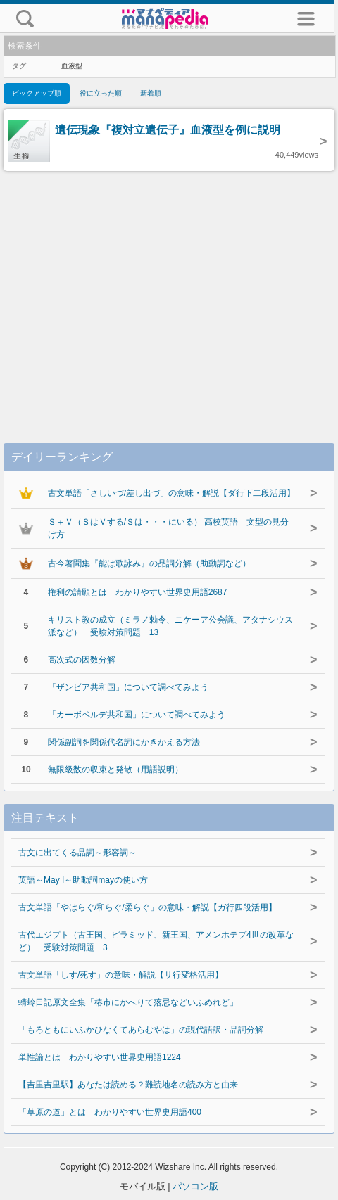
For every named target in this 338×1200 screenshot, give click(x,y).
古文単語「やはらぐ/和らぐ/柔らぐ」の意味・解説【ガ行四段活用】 (147, 907)
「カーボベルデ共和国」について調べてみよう (136, 715)
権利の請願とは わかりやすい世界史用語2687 (137, 592)
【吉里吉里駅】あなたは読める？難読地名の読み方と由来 (128, 1085)
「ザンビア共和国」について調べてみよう (128, 687)
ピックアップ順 (36, 93)
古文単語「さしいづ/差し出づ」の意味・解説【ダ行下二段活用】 (171, 493)
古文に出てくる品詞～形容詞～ (77, 852)
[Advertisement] (169, 292)
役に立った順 (101, 93)
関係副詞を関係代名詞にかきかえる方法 (124, 742)
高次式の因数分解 (81, 660)
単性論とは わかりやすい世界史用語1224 (99, 1057)
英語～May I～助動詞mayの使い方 (83, 880)
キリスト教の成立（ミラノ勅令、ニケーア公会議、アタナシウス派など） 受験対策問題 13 (170, 626)
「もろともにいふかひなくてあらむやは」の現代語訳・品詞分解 (140, 1030)
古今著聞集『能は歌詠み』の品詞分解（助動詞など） (149, 563)
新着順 (150, 93)
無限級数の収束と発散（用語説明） (115, 769)
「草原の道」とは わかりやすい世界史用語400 (109, 1112)
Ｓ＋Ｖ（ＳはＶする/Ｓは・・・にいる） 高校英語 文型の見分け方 (168, 528)
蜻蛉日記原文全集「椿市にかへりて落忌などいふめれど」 (128, 1002)
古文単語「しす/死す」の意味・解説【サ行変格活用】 (120, 975)
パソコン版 (195, 1186)
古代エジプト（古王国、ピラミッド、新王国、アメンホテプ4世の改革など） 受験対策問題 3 (156, 941)
